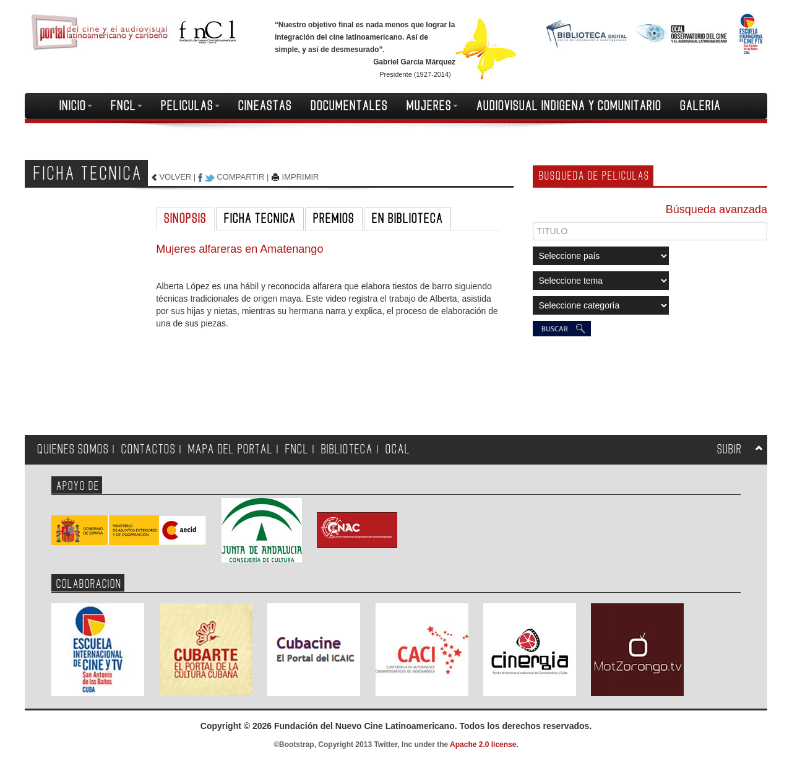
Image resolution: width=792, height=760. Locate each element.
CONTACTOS (148, 449)
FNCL (126, 106)
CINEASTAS (265, 106)
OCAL (397, 449)
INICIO (75, 106)
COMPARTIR (240, 176)
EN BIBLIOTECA (407, 218)
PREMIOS (334, 218)
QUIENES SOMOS (73, 449)
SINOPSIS (185, 218)
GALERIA (700, 106)
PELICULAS (190, 106)
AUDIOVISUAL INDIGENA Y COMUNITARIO (568, 106)
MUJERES (432, 106)
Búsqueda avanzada (716, 209)
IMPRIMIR (300, 176)
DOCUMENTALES (349, 106)
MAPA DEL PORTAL (230, 449)
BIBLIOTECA (347, 449)
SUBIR (729, 449)
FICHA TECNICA (260, 218)
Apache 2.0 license (483, 744)
